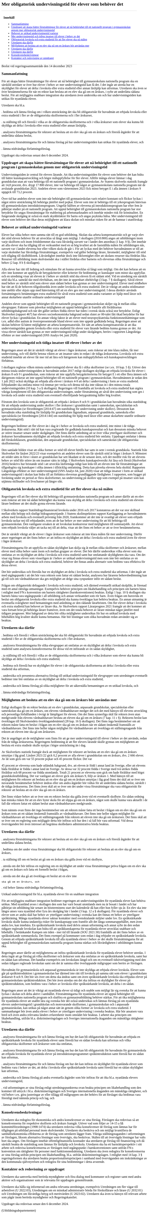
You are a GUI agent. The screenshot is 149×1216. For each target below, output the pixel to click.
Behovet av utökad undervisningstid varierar (34, 33)
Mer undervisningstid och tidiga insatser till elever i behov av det (45, 36)
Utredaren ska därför (22, 42)
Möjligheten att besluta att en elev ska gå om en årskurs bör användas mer (50, 45)
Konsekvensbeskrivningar (25, 55)
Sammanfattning (20, 24)
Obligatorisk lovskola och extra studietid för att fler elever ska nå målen (49, 39)
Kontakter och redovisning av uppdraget (32, 58)
